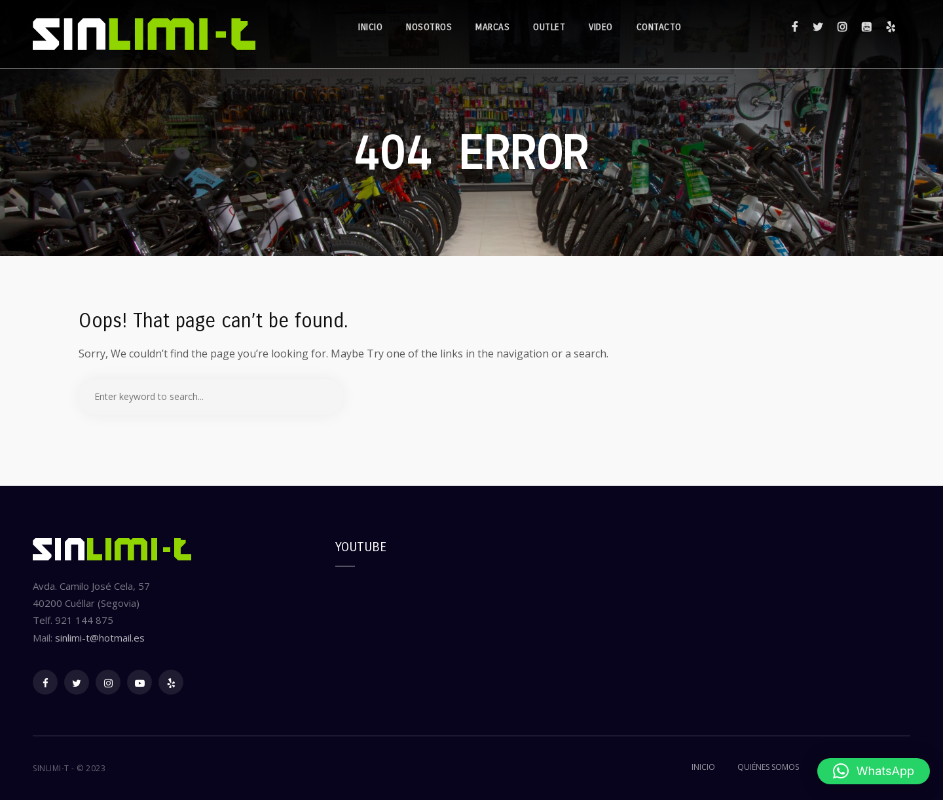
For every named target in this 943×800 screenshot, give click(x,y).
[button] (873, 771)
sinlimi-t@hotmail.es (100, 637)
